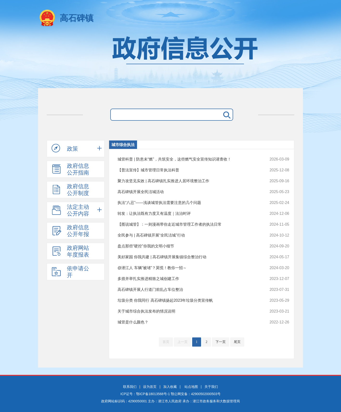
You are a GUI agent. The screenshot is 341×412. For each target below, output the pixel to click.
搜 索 (226, 114)
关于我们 (211, 387)
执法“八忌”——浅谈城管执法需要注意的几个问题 (187, 203)
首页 (166, 342)
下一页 (221, 342)
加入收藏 (170, 387)
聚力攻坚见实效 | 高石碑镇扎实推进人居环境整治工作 (187, 181)
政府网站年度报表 (70, 251)
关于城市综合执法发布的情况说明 (187, 311)
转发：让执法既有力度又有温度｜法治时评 (187, 213)
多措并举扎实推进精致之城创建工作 (187, 279)
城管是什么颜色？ (187, 322)
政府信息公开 (170, 59)
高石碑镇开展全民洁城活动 (187, 192)
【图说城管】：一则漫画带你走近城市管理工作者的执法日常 (187, 224)
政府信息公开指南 (70, 169)
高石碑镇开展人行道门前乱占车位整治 (187, 290)
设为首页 (150, 387)
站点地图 (191, 387)
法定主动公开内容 (70, 210)
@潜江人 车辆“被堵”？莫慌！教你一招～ (187, 268)
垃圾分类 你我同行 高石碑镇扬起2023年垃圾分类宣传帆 (187, 300)
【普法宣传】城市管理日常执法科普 (187, 170)
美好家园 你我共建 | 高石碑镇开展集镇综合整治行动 (187, 257)
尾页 (237, 342)
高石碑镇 (76, 18)
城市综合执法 (123, 145)
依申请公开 (70, 271)
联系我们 (130, 387)
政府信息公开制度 (70, 189)
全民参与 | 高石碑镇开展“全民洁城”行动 (187, 235)
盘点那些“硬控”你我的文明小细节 (187, 246)
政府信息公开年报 (70, 230)
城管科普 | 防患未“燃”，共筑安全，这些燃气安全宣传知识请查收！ (187, 159)
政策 (65, 148)
